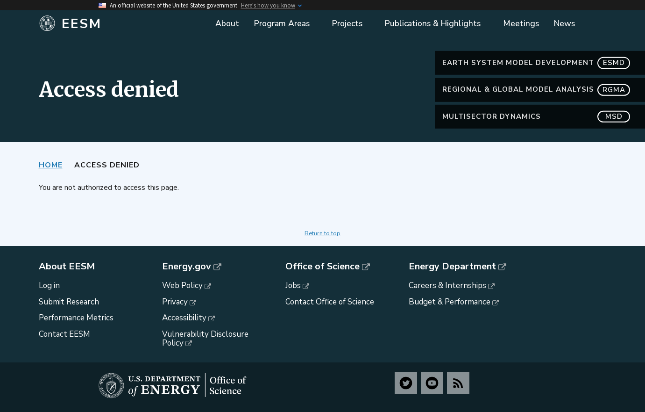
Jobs (293, 285)
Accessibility (184, 317)
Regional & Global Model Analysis (536, 89)
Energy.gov (186, 266)
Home (51, 165)
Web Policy (182, 285)
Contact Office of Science (329, 301)
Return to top (322, 233)
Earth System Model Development (536, 63)
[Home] (109, 23)
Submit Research (69, 301)
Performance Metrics (76, 317)
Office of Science (322, 266)
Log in (49, 285)
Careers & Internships (447, 285)
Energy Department (452, 266)
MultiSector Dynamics (536, 117)
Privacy (175, 301)
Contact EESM (64, 334)
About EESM (67, 266)
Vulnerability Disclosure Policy (205, 338)
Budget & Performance (449, 301)
